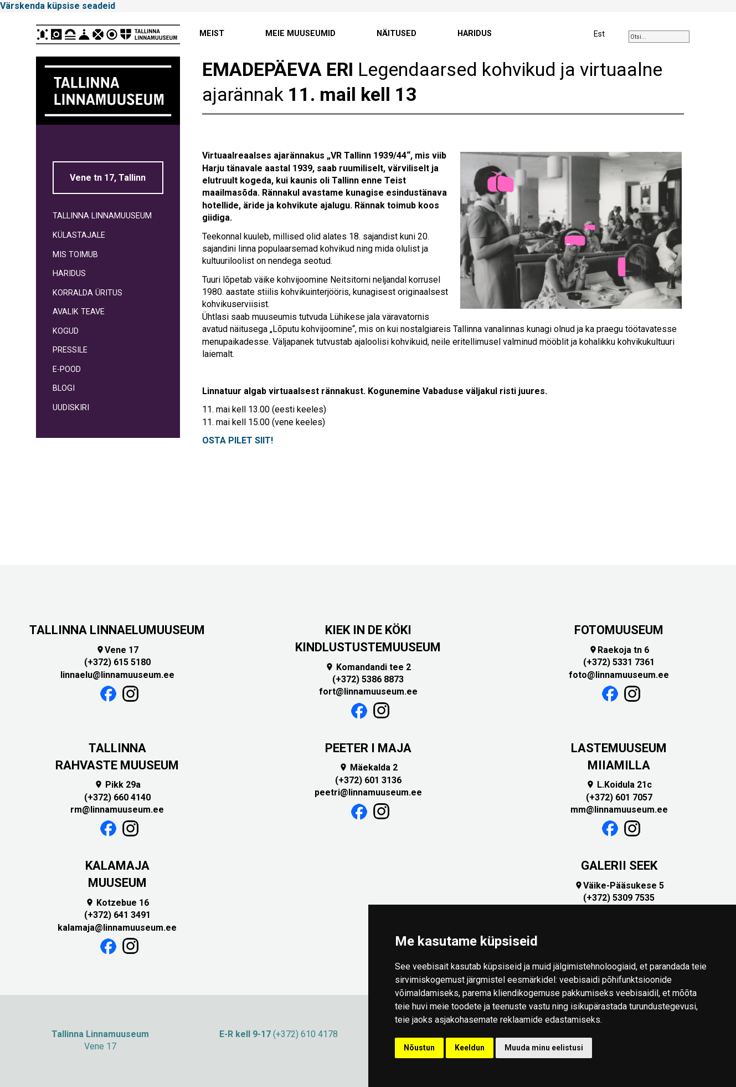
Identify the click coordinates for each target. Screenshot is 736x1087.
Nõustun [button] (419, 1047)
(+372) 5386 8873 (368, 679)
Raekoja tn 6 (619, 650)
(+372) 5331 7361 (619, 662)
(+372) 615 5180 (117, 662)
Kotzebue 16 (117, 902)
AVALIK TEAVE (79, 312)
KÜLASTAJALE (79, 235)
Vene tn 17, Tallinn (108, 177)
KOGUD (66, 331)
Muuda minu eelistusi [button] (544, 1047)
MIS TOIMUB (75, 254)
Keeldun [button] (470, 1047)
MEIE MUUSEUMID (300, 33)
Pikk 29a (117, 784)
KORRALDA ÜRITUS (87, 293)
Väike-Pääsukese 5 (619, 885)
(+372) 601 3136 (368, 780)
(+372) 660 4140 (117, 797)
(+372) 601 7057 (619, 797)
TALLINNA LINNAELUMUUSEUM (117, 630)
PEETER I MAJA (368, 748)
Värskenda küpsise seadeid (57, 6)
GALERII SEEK (619, 865)
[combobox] (659, 36)
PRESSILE (70, 350)
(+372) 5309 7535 (619, 897)
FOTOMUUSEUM (618, 630)
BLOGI (64, 388)
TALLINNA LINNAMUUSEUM (102, 216)
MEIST (211, 33)
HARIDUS (474, 33)
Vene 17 (117, 650)
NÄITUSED (396, 33)
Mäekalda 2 (368, 767)
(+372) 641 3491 (117, 915)
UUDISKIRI (71, 407)
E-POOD (67, 369)
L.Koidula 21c (619, 784)
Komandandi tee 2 (368, 667)
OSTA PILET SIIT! (237, 440)
